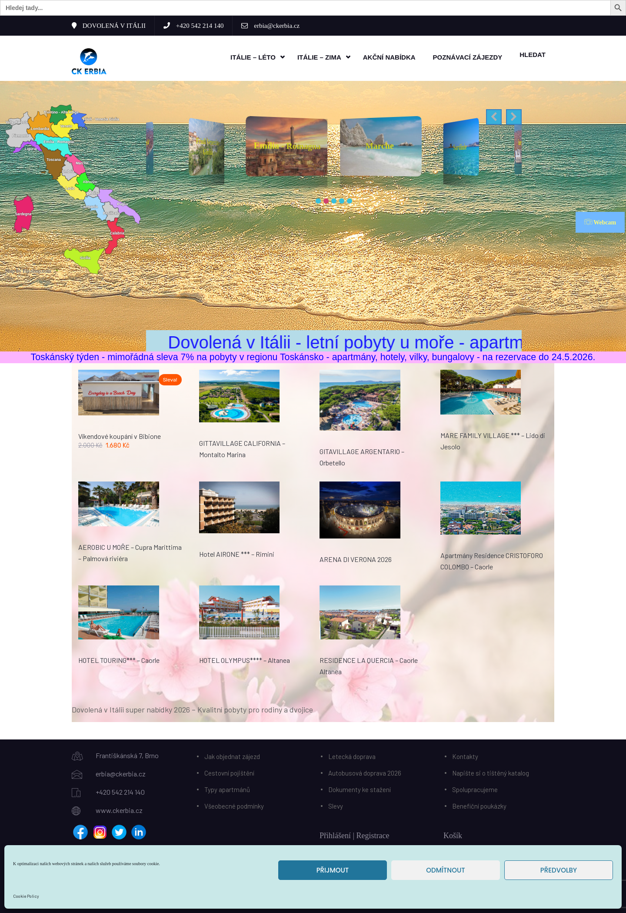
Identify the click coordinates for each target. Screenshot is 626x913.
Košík (452, 834)
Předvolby (558, 870)
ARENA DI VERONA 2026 (356, 559)
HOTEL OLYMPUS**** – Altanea (244, 659)
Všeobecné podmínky (234, 805)
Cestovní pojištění (229, 772)
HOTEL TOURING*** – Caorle (119, 659)
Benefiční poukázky (479, 805)
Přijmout (332, 870)
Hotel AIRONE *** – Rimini (236, 553)
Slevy (335, 805)
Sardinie (460, 146)
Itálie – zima (319, 56)
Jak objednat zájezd (232, 755)
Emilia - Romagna (287, 144)
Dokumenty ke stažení (359, 789)
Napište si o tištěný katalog (490, 772)
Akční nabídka (389, 56)
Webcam (600, 221)
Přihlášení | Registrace (355, 834)
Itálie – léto (253, 56)
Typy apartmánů (227, 789)
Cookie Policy (26, 896)
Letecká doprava (352, 755)
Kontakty (465, 755)
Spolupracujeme (475, 789)
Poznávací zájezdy (468, 56)
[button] (494, 116)
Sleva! (170, 379)
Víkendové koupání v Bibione (119, 435)
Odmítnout (445, 870)
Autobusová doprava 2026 (364, 772)
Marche (379, 145)
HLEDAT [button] (532, 54)
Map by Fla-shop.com (28, 271)
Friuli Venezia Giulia (207, 145)
